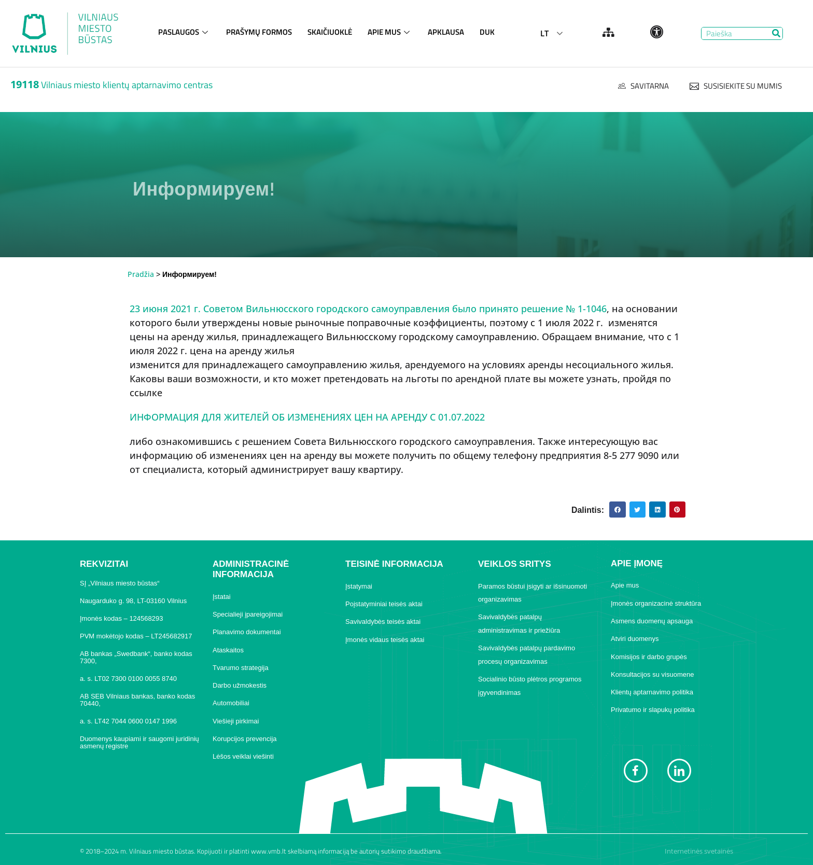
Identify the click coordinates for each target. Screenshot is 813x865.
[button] (617, 509)
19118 (24, 84)
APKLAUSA (446, 32)
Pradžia (141, 274)
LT (544, 33)
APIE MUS (390, 32)
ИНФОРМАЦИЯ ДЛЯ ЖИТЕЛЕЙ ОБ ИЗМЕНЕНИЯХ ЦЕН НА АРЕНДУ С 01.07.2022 (307, 417)
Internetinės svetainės (699, 851)
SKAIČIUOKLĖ (329, 32)
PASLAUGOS (184, 32)
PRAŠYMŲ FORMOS (259, 32)
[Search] (775, 33)
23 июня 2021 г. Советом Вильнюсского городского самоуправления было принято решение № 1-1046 (368, 308)
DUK (487, 32)
